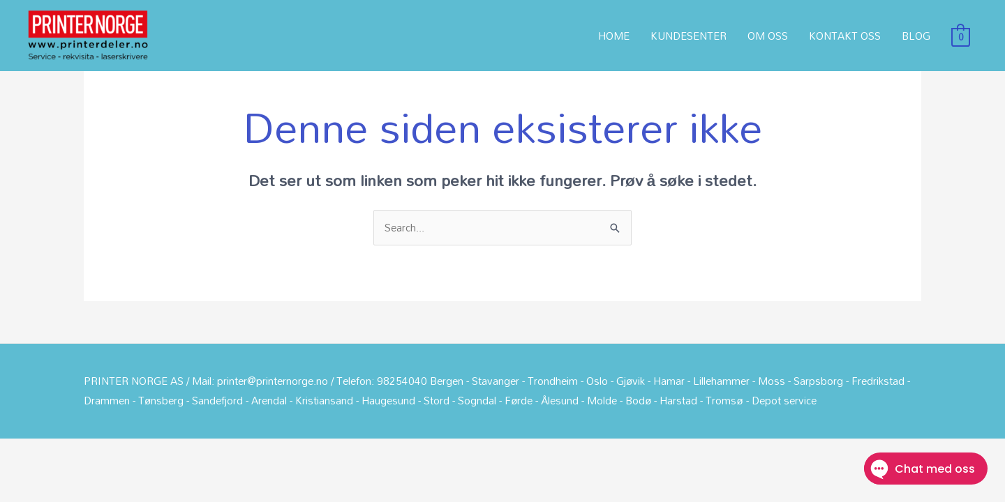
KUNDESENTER (688, 35)
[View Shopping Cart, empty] (960, 35)
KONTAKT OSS (845, 35)
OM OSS (767, 35)
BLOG (916, 35)
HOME (614, 35)
